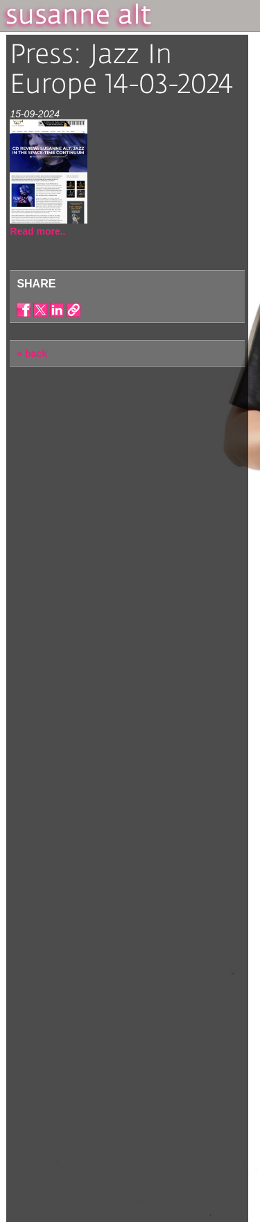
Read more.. (37, 231)
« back (32, 353)
